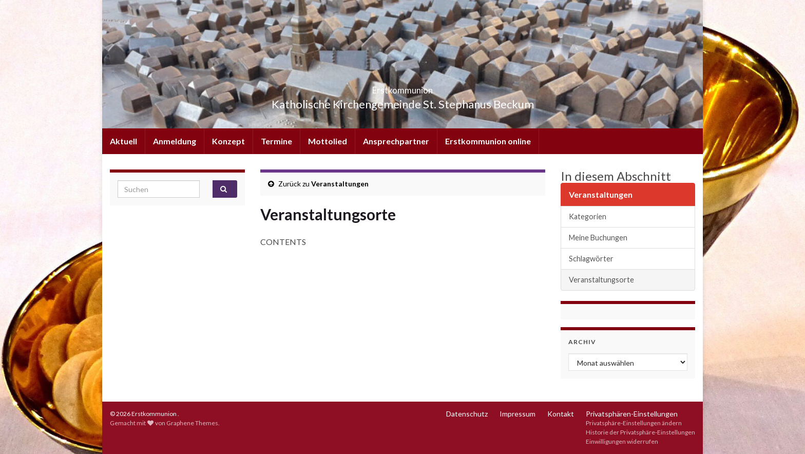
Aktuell (123, 141)
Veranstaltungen (340, 183)
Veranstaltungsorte (601, 279)
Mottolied (327, 141)
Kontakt (560, 413)
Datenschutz (467, 413)
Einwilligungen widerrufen (622, 441)
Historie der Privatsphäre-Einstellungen (640, 432)
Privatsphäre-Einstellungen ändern (634, 423)
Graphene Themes (192, 423)
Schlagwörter (591, 258)
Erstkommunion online (488, 141)
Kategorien (587, 216)
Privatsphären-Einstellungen (632, 413)
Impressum (517, 413)
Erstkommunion (402, 87)
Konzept (228, 141)
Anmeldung (174, 141)
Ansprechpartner (396, 141)
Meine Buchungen (598, 237)
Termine (276, 141)
